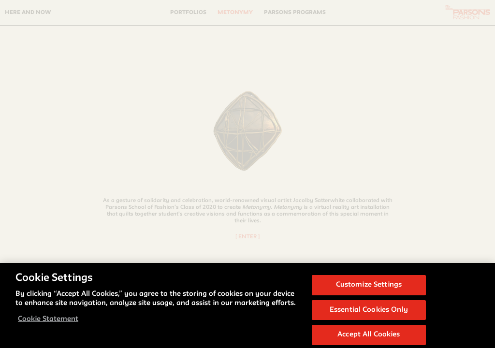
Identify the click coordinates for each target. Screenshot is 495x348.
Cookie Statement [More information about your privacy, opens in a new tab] (48, 322)
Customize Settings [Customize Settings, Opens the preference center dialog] (369, 288)
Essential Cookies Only (369, 313)
